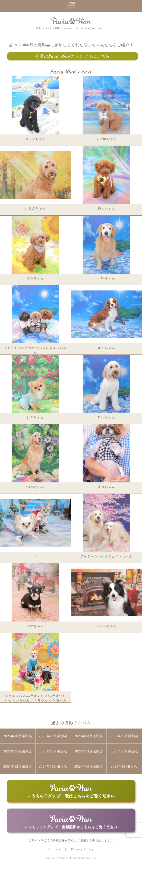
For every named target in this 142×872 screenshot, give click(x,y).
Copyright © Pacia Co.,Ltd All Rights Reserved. (71, 858)
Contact (54, 849)
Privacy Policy (82, 849)
